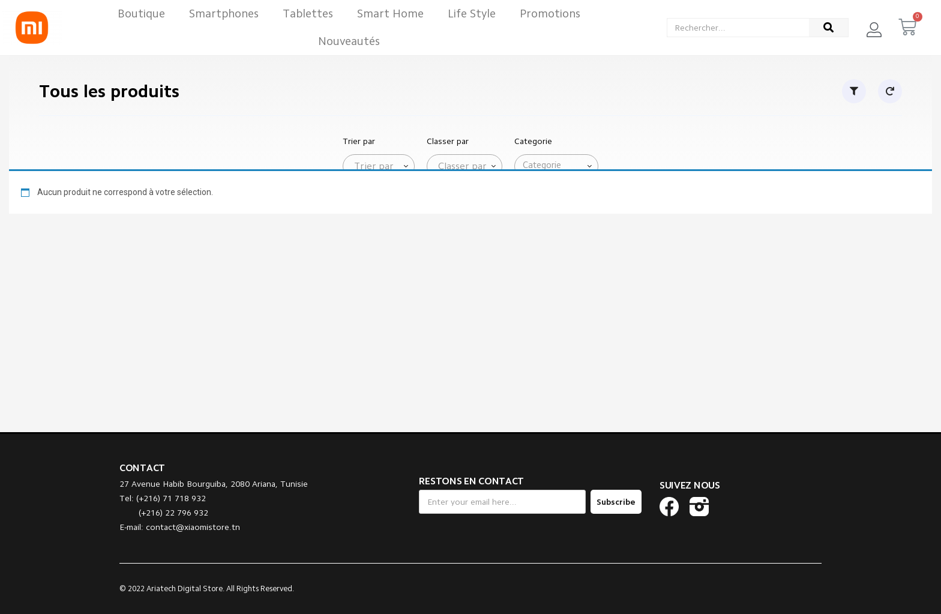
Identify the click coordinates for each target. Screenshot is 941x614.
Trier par (359, 141)
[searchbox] (559, 165)
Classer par (448, 141)
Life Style (472, 13)
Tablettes (308, 13)
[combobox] (379, 166)
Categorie (533, 141)
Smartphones (224, 13)
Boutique (141, 13)
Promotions (550, 13)
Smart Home (390, 13)
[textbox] (371, 166)
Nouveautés (349, 41)
